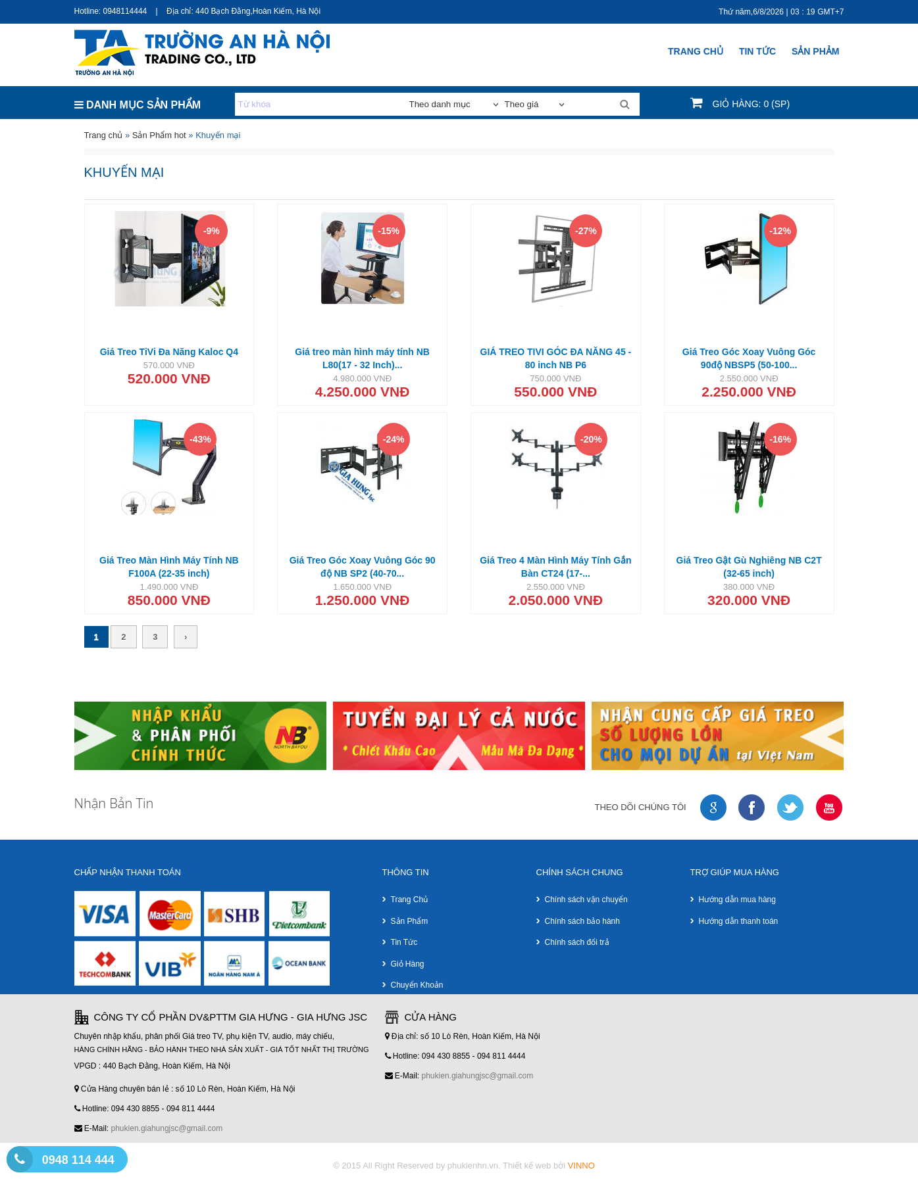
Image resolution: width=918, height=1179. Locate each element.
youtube (830, 807)
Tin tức (404, 942)
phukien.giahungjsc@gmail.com (167, 1128)
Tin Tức (757, 51)
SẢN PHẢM (815, 51)
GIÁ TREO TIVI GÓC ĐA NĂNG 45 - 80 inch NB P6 (556, 358)
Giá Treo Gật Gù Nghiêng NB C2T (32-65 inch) (749, 567)
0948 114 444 (78, 1160)
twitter (791, 807)
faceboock (752, 807)
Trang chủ (695, 51)
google (714, 807)
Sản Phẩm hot (159, 135)
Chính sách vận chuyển (586, 899)
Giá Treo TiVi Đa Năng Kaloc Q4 (169, 352)
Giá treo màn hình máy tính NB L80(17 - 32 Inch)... (362, 358)
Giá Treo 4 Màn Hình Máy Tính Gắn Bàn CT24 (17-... (555, 567)
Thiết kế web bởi (549, 1165)
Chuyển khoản (417, 985)
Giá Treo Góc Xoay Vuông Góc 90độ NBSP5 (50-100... (749, 358)
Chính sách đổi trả (577, 942)
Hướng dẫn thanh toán (738, 921)
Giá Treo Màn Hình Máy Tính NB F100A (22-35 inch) (169, 567)
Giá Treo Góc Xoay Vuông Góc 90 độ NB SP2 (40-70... (363, 567)
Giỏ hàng (407, 964)
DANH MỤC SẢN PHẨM (137, 104)
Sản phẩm (409, 921)
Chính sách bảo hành (582, 921)
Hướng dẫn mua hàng (737, 899)
